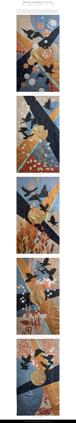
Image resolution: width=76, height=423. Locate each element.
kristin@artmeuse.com (37, 421)
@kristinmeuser (45, 421)
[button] (23, 4)
